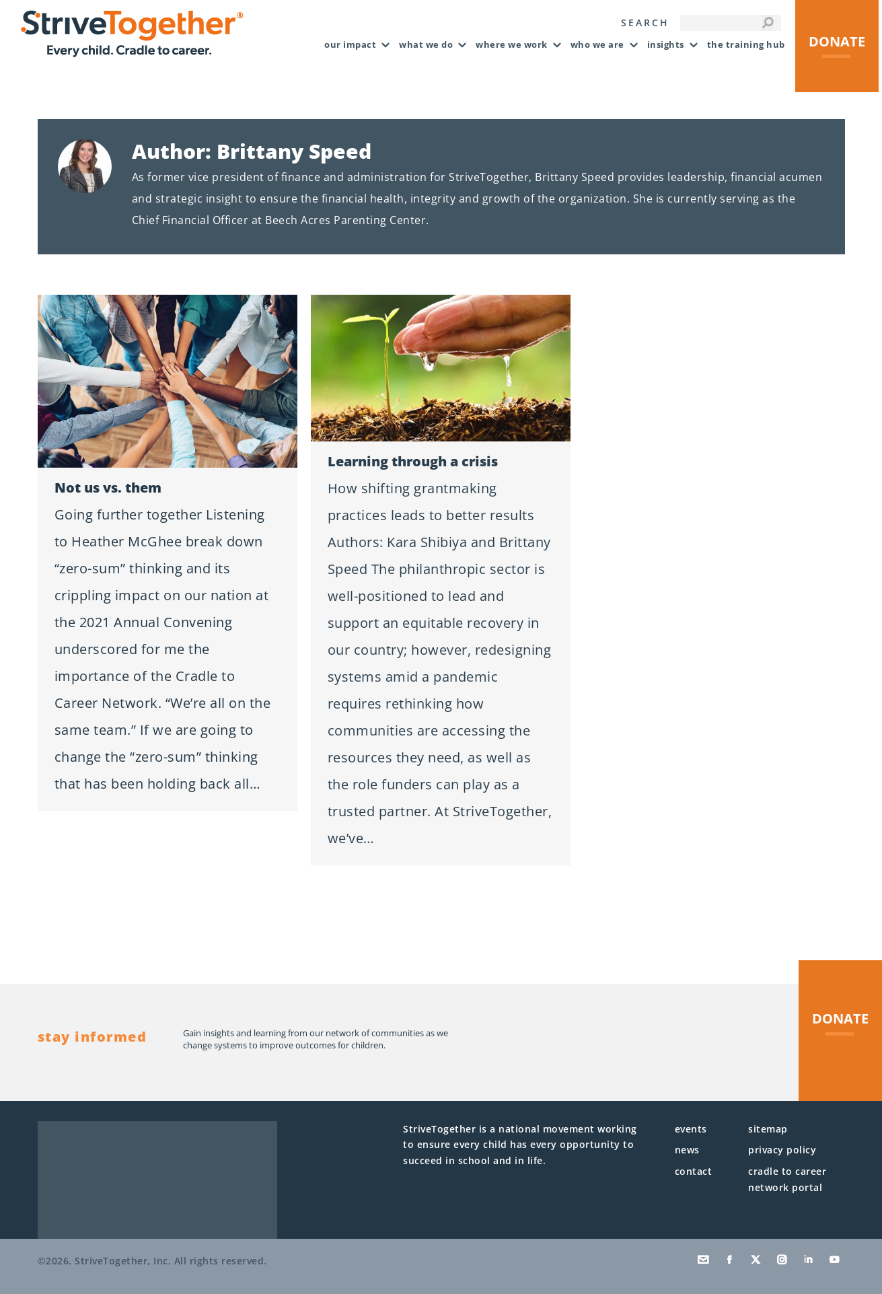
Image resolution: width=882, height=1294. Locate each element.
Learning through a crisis (413, 461)
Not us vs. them (107, 487)
